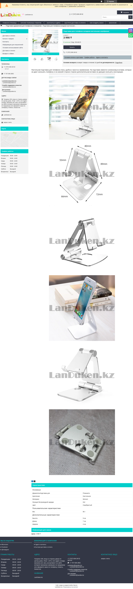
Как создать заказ (97, 23)
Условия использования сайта (13, 47)
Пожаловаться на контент (70, 587)
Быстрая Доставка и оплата (75, 23)
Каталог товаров (8, 39)
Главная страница (9, 23)
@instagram (5, 549)
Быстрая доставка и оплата (43, 547)
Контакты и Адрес (53, 23)
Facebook (5, 547)
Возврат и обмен (8, 53)
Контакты (6, 42)
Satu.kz (75, 585)
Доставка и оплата (9, 36)
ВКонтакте (5, 544)
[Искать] (130, 17)
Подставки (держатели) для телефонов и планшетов (23, 26)
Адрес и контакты (40, 544)
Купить (72, 47)
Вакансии (113, 23)
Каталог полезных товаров (31, 23)
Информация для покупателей (13, 44)
